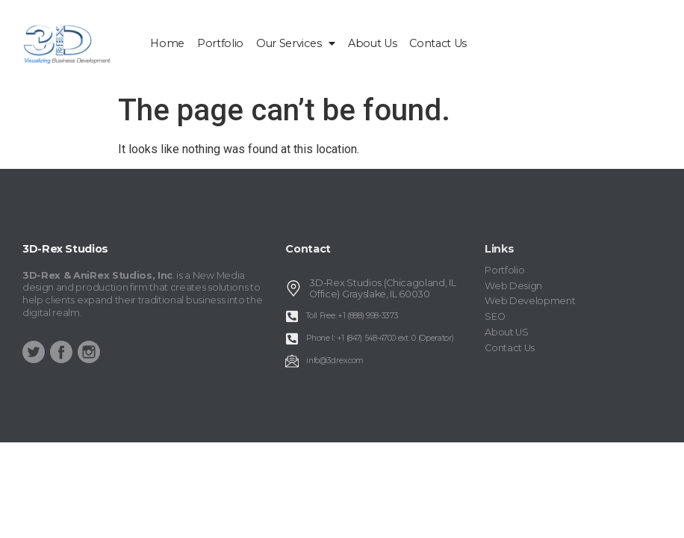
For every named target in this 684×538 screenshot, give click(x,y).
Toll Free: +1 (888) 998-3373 (352, 316)
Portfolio (220, 43)
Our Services (295, 43)
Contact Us (438, 43)
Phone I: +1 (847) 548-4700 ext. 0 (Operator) (379, 338)
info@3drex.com (335, 360)
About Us (372, 43)
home (167, 43)
